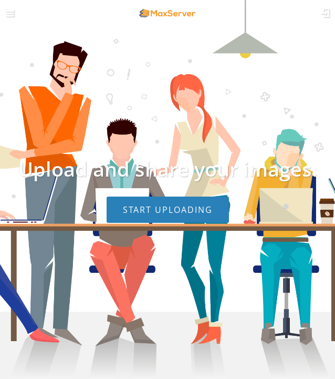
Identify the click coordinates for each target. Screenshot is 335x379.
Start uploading (168, 210)
